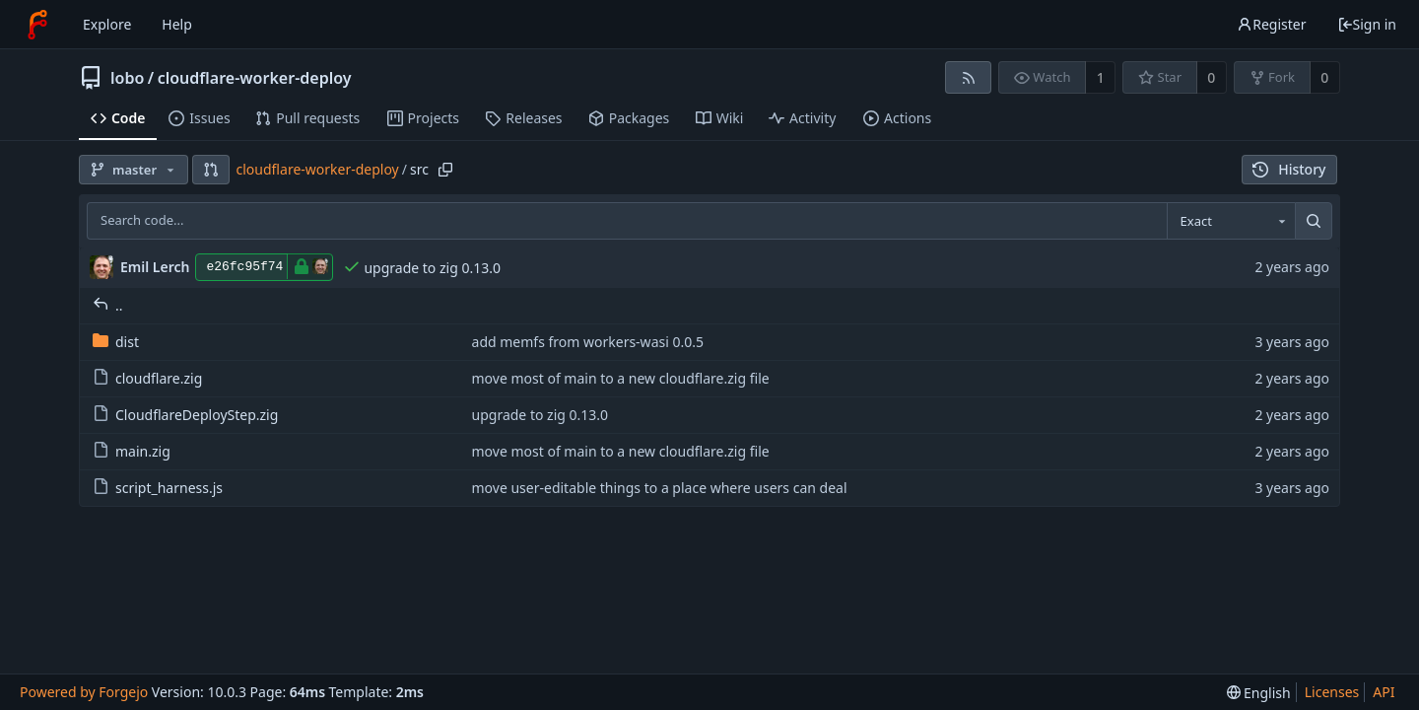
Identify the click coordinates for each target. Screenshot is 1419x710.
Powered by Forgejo (84, 691)
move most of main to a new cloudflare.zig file (621, 378)
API (1383, 691)
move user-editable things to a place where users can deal (659, 487)
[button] (211, 169)
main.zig (131, 451)
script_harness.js (158, 487)
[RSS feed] (968, 77)
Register (1271, 24)
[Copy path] (445, 169)
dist (116, 341)
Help (177, 24)
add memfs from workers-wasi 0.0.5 (588, 341)
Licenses (1332, 691)
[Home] (37, 24)
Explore (107, 24)
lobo (127, 78)
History (1289, 169)
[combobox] (1231, 221)
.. (108, 305)
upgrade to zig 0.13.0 (432, 267)
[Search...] (1313, 221)
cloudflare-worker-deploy (255, 78)
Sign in (1366, 24)
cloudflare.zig (147, 378)
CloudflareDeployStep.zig (185, 414)
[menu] (1259, 692)
